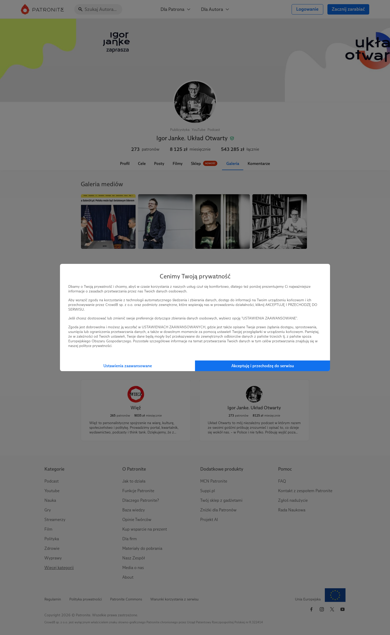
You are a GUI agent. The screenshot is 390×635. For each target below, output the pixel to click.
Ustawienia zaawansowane (127, 366)
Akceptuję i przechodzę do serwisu (262, 366)
